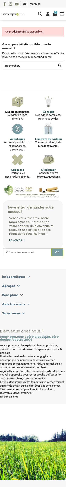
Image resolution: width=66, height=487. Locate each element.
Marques (35, 3)
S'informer (48, 169)
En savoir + (17, 240)
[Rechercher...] (59, 65)
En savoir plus (9, 396)
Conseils (48, 111)
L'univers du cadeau (48, 139)
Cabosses (17, 169)
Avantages (17, 139)
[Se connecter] (47, 14)
